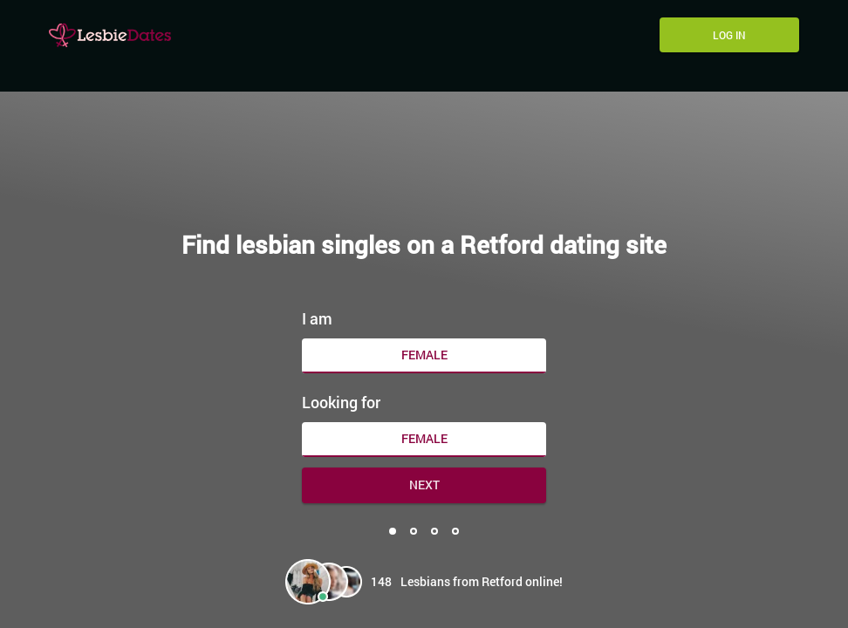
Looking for (341, 397)
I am (317, 314)
